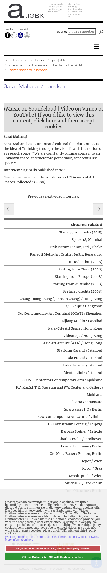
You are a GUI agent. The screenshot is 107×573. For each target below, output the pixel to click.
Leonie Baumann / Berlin (81, 446)
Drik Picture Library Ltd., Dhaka (76, 247)
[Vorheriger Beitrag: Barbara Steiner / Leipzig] (9, 209)
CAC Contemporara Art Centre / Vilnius (70, 417)
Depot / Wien (91, 461)
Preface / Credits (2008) (82, 291)
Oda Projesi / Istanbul (84, 358)
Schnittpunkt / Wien (85, 476)
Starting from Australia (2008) (77, 284)
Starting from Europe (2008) (78, 276)
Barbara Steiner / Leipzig (81, 431)
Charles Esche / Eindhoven (80, 439)
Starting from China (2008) (79, 269)
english (24, 29)
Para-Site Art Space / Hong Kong (75, 328)
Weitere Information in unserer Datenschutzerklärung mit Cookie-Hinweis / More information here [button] (52, 538)
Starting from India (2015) (80, 232)
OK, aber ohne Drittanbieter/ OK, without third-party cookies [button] (53, 548)
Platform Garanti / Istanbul (79, 350)
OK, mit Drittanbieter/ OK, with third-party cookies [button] (53, 557)
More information (19, 177)
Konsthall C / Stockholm (82, 483)
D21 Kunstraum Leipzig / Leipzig (75, 424)
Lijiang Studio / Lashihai (82, 321)
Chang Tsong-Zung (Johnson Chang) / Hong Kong (61, 299)
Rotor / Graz (92, 468)
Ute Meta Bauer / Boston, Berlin (76, 453)
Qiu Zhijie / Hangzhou (84, 306)
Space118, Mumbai (87, 240)
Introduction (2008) (85, 262)
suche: (62, 31)
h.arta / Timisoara (87, 402)
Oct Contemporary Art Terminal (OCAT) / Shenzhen (60, 313)
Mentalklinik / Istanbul (83, 372)
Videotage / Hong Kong (83, 336)
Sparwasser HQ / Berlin (83, 409)
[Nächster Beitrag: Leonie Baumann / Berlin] (98, 209)
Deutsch (11, 29)
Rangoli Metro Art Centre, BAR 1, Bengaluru (66, 254)
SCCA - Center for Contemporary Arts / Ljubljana (62, 380)
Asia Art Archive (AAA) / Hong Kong (72, 343)
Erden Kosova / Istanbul (82, 365)
